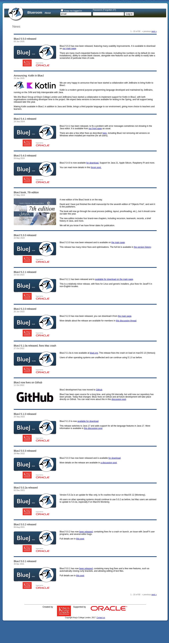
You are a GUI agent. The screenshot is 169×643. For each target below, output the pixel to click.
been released (86, 531)
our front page (95, 128)
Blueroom (34, 12)
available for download (87, 421)
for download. (92, 163)
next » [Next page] (154, 31)
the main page (118, 242)
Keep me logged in (73, 11)
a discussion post (109, 462)
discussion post (118, 399)
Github (99, 389)
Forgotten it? (109, 10)
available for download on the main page (114, 279)
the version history (142, 247)
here (104, 133)
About (48, 13)
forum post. (96, 167)
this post (80, 539)
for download (114, 458)
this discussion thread (126, 320)
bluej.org (94, 353)
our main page (69, 48)
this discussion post (93, 428)
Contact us (100, 618)
